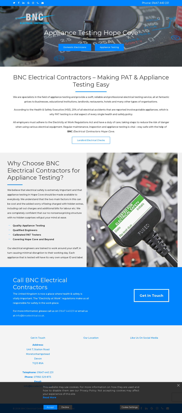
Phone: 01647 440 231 (155, 3)
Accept (50, 407)
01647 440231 (66, 311)
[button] (167, 18)
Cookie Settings (130, 407)
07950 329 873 (42, 377)
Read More (49, 397)
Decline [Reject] (65, 407)
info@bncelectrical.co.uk (30, 315)
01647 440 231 (45, 372)
